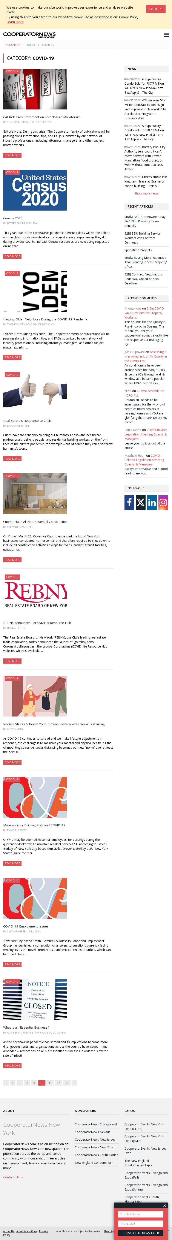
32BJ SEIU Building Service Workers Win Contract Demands (142, 237)
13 (66, 1083)
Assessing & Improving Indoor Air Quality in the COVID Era (145, 356)
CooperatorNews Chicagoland (96, 1124)
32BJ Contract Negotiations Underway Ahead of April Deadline (143, 278)
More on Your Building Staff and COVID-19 (34, 825)
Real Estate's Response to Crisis (27, 420)
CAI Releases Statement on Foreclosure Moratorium (42, 117)
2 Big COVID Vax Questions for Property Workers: (144, 312)
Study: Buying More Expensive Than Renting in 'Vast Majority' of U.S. (145, 262)
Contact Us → (13, 1177)
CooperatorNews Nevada (93, 1132)
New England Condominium (94, 1163)
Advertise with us (26, 1231)
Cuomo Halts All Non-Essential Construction (35, 521)
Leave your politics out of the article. (144, 445)
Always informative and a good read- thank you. (146, 471)
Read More (12, 155)
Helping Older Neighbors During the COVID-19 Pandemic (45, 319)
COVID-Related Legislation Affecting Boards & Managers (145, 434)
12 (58, 1083)
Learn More (15, 21)
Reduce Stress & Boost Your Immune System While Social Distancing (54, 724)
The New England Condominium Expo (138, 1163)
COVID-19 (12, 71)
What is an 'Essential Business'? (26, 1027)
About (9, 1110)
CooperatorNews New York (94, 1147)
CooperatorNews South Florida (96, 1155)
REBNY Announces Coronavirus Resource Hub (37, 623)
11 (50, 1083)
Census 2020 (13, 218)
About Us (8, 1231)
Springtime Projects (138, 250)
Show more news (146, 193)
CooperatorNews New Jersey (95, 1139)
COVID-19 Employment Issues (26, 926)
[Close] (156, 9)
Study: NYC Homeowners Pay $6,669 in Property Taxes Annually (144, 221)
